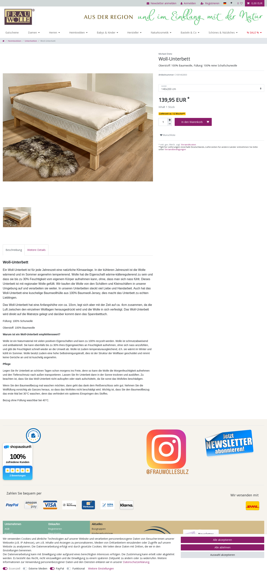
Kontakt (9, 533)
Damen (32, 32)
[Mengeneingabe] (163, 122)
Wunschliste (167, 135)
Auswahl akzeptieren (222, 555)
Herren (53, 32)
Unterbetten (31, 40)
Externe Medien (38, 568)
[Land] (224, 3)
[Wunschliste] (240, 3)
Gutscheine (12, 32)
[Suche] (231, 3)
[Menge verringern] (169, 124)
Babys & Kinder (106, 32)
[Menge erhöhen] (169, 120)
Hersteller (133, 32)
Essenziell (14, 568)
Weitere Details (36, 250)
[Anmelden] (187, 3)
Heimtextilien (77, 32)
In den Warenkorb (195, 122)
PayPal (60, 568)
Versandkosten (188, 144)
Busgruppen (99, 528)
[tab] (14, 249)
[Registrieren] (209, 3)
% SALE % (253, 32)
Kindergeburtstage (102, 533)
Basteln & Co (189, 32)
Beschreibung (14, 250)
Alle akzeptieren (222, 540)
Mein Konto (54, 533)
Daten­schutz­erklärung (136, 562)
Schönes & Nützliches (222, 32)
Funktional (78, 568)
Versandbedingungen (175, 149)
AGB (7, 528)
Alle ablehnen (222, 547)
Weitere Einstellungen (101, 568)
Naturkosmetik (160, 32)
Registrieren (55, 528)
